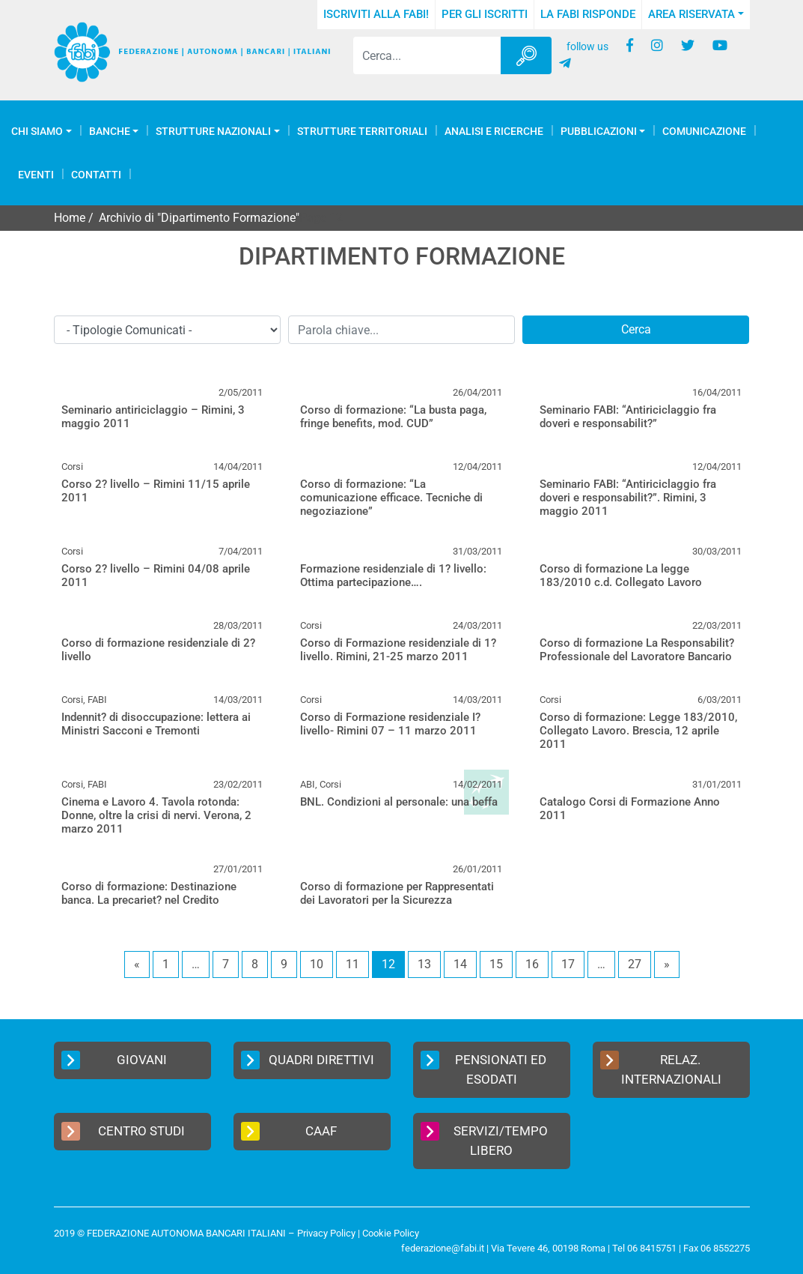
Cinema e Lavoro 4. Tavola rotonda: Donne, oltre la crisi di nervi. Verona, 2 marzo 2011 (156, 815)
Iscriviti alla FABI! (376, 14)
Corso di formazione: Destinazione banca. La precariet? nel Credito (148, 893)
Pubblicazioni (599, 131)
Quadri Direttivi (307, 1060)
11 (352, 964)
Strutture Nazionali (213, 131)
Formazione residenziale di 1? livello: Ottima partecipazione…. (393, 575)
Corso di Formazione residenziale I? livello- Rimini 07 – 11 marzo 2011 (390, 723)
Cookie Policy (390, 1233)
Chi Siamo (37, 131)
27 (634, 964)
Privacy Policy (326, 1233)
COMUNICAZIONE (704, 131)
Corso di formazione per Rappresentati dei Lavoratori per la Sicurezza (397, 893)
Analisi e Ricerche (494, 131)
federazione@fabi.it (442, 1248)
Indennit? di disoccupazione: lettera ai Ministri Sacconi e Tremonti (156, 723)
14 (460, 964)
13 (424, 964)
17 (568, 964)
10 (316, 964)
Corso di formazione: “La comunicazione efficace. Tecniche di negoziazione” (391, 497)
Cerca (636, 329)
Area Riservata (691, 14)
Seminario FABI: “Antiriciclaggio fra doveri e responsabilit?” (628, 416)
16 (532, 964)
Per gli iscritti (485, 14)
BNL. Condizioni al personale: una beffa (399, 802)
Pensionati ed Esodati (484, 1069)
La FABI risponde (587, 14)
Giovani (114, 1060)
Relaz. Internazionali (660, 1069)
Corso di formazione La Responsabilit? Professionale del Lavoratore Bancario (637, 649)
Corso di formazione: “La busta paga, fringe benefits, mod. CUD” (393, 416)
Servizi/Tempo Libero (485, 1140)
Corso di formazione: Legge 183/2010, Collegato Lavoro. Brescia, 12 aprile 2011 (638, 730)
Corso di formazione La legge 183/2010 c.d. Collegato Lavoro (621, 575)
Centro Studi (123, 1131)
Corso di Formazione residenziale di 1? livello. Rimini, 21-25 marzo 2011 (398, 649)
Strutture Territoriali (362, 131)
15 (496, 964)
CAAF (289, 1131)
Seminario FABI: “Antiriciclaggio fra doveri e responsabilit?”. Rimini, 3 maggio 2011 (628, 497)
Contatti (96, 174)
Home (69, 218)
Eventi (36, 174)
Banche (109, 131)
